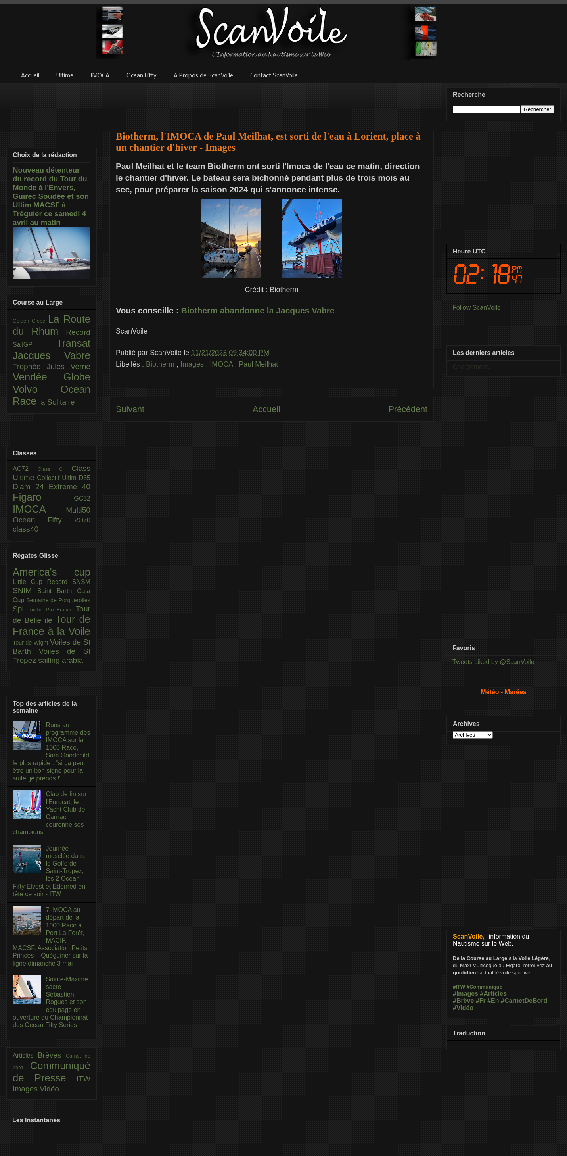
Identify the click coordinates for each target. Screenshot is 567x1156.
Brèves (52, 1055)
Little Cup (30, 581)
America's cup (51, 572)
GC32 (82, 498)
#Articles (493, 993)
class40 (25, 529)
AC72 (25, 468)
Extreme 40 (69, 486)
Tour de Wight (31, 642)
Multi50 (78, 510)
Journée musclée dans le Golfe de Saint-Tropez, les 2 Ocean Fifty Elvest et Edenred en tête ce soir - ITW (49, 871)
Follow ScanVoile (476, 307)
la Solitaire (57, 402)
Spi (20, 609)
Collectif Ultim (58, 477)
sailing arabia (60, 660)
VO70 (82, 520)
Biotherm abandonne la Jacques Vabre (258, 310)
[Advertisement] (271, 102)
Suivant (130, 409)
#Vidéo (463, 1007)
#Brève (463, 1000)
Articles (25, 1055)
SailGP (34, 344)
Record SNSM (68, 581)
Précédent (408, 409)
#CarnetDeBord (524, 1000)
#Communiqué (484, 987)
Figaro (43, 497)
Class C (54, 469)
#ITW (459, 987)
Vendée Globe (51, 376)
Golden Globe (30, 321)
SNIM (25, 590)
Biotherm (161, 364)
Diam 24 (31, 486)
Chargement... (473, 366)
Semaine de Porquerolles (58, 600)
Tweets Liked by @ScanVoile (493, 662)
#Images (465, 993)
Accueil (266, 409)
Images (193, 364)
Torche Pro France (51, 610)
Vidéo (49, 1089)
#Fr (481, 1000)
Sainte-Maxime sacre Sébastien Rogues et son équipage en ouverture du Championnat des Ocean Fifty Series (50, 1002)
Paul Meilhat (258, 364)
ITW (83, 1079)
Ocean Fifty (43, 520)
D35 (84, 477)
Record (78, 332)
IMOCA (222, 364)
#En (493, 1000)
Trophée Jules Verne (51, 366)
